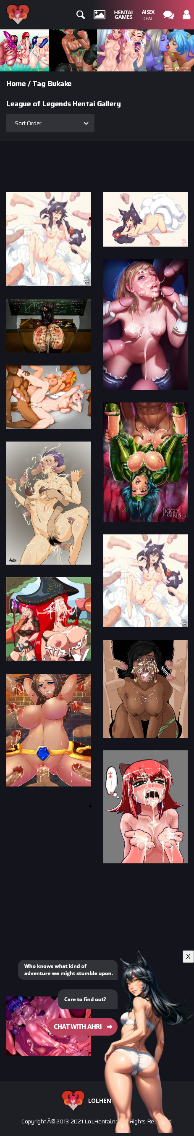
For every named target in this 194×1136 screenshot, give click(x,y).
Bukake (59, 83)
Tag (39, 83)
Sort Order (28, 123)
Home (16, 83)
